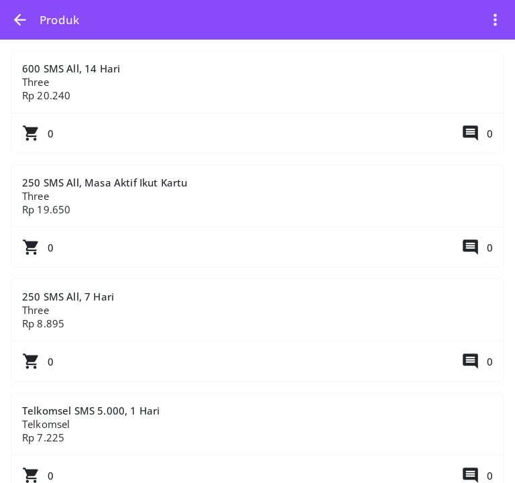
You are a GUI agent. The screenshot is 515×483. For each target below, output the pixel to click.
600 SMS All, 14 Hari (257, 107)
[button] (20, 20)
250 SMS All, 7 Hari (257, 335)
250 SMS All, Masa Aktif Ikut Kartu (257, 221)
